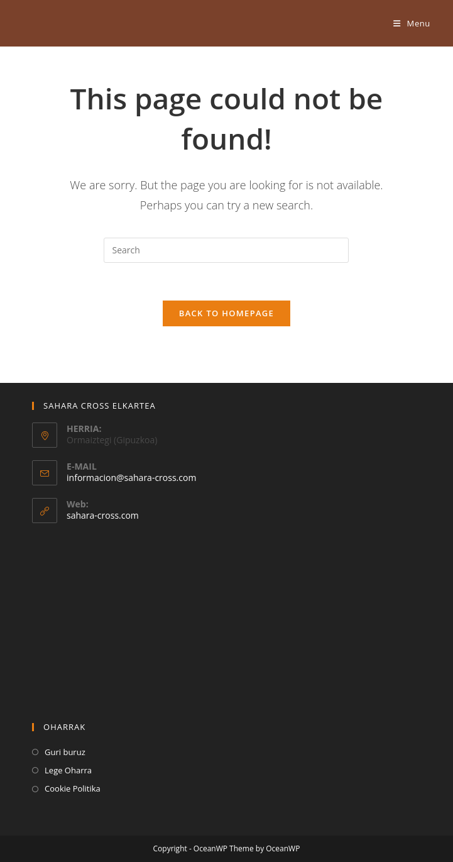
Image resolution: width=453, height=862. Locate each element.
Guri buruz (65, 752)
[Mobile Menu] (411, 23)
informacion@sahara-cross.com (131, 477)
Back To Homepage (226, 313)
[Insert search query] (226, 250)
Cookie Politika (73, 788)
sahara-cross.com (103, 515)
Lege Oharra (68, 770)
